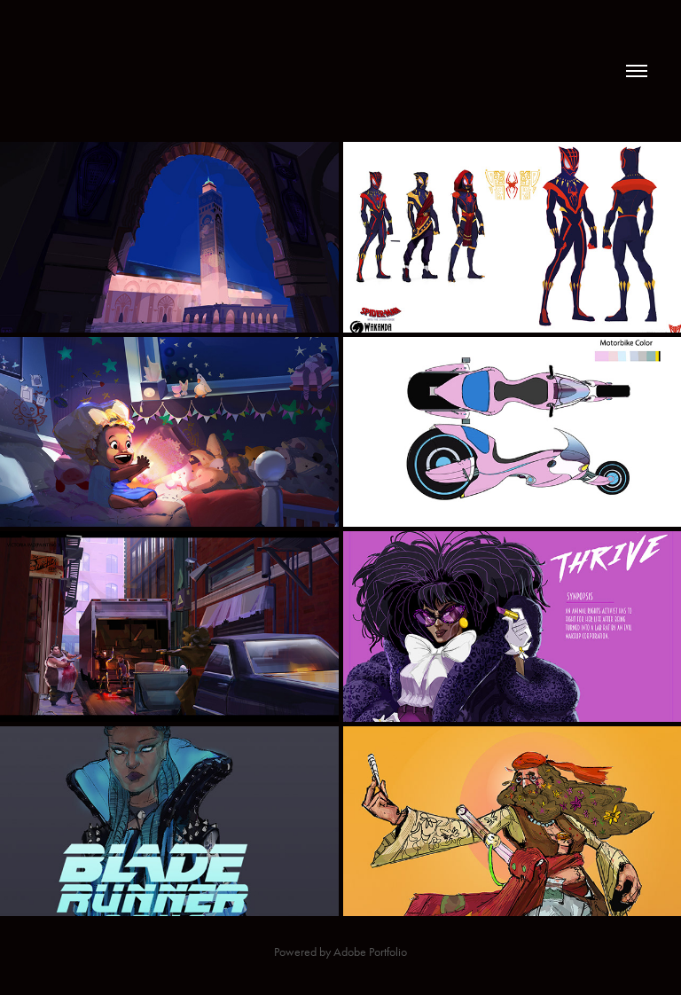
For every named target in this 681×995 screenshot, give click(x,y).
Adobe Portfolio (370, 952)
